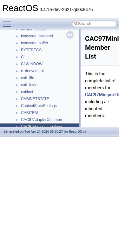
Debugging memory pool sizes (36, 55)
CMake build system (28, 41)
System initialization (27, 76)
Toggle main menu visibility (8, 21)
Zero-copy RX (22, 69)
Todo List (18, 118)
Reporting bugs (23, 62)
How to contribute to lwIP (32, 34)
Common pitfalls (24, 48)
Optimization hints (26, 90)
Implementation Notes (29, 97)
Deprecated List (24, 125)
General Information (27, 111)
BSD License (22, 104)
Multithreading (23, 83)
